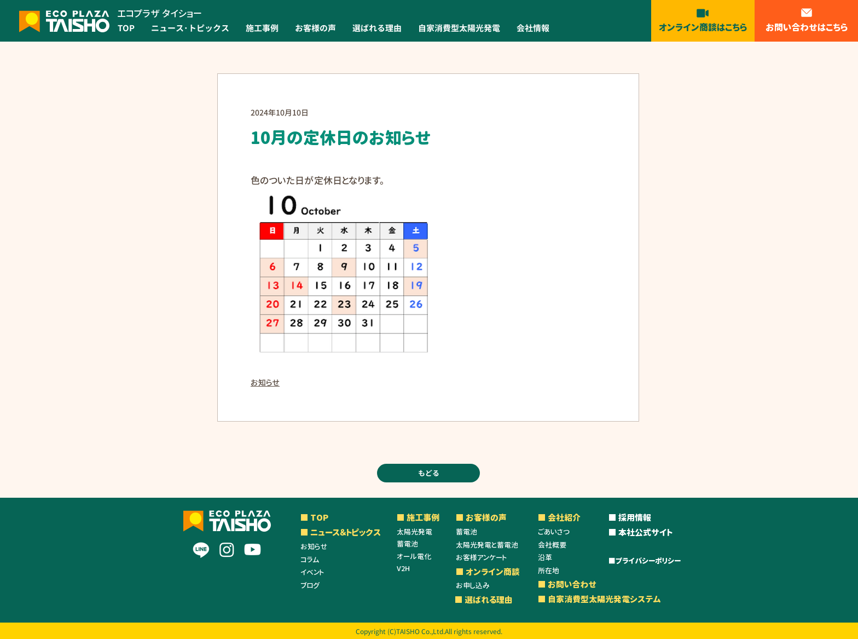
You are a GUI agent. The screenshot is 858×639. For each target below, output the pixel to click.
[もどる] (428, 473)
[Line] (201, 549)
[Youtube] (252, 549)
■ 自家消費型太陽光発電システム (599, 599)
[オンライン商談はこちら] (703, 19)
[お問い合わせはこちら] (806, 19)
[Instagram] (226, 549)
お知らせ (265, 382)
